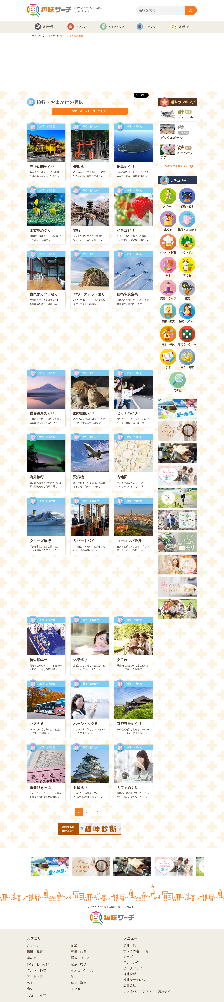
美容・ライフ (36, 995)
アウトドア (35, 976)
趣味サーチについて (137, 979)
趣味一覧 (129, 945)
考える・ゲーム (82, 970)
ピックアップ (132, 968)
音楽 (74, 945)
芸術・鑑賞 (79, 951)
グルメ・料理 (36, 970)
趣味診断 (129, 974)
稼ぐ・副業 (79, 983)
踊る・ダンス (80, 958)
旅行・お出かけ (38, 964)
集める (32, 958)
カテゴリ (129, 957)
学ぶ (74, 976)
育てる (32, 989)
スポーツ (33, 945)
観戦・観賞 (35, 951)
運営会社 (129, 985)
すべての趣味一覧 (136, 951)
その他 (75, 989)
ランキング (131, 962)
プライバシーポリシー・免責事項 (147, 991)
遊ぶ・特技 (79, 964)
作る (30, 983)
